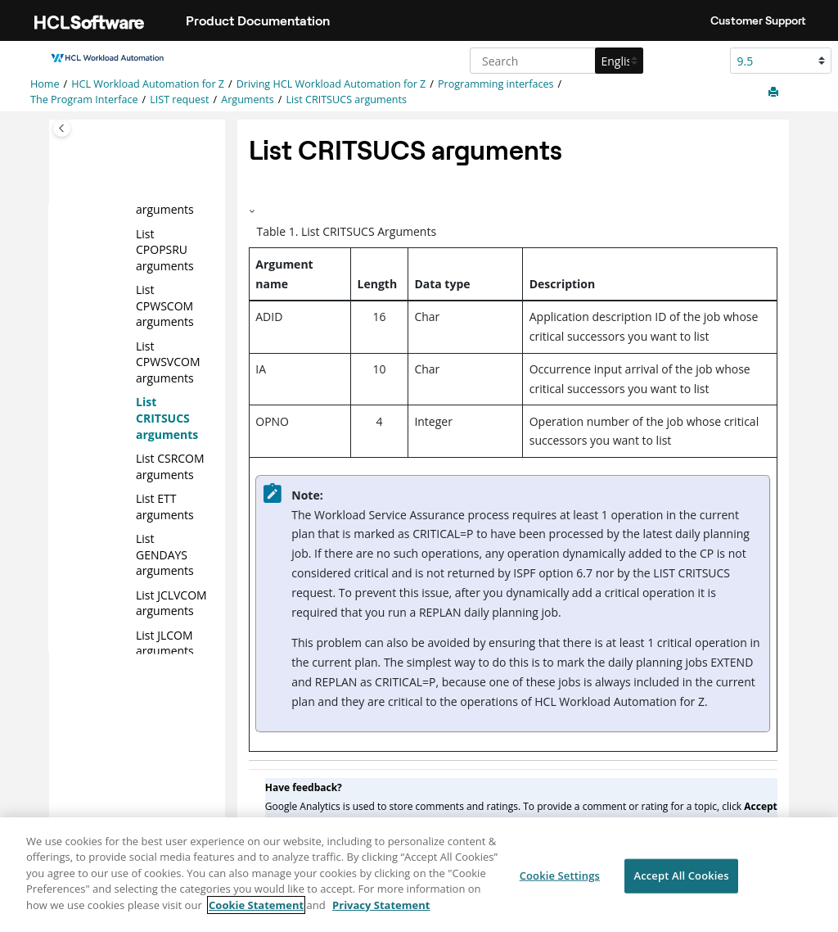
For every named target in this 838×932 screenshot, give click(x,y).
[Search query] (554, 61)
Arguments (247, 99)
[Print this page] (775, 93)
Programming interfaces (496, 84)
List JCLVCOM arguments (171, 602)
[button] (129, 233)
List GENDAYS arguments (165, 553)
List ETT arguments (165, 507)
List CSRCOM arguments (170, 466)
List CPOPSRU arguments (165, 249)
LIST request (179, 99)
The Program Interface (84, 99)
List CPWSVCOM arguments (168, 361)
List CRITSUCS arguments (346, 99)
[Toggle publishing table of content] (61, 128)
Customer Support (758, 20)
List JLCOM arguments (165, 642)
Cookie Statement (256, 912)
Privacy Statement (381, 912)
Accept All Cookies (680, 882)
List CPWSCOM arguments (165, 305)
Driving (331, 84)
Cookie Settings (560, 882)
